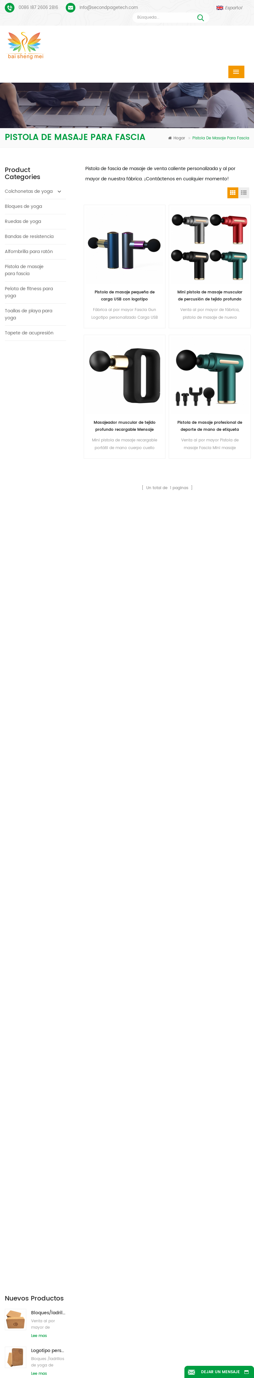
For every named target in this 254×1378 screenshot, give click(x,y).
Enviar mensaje (78, 1029)
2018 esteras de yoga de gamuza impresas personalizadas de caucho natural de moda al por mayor (48, 522)
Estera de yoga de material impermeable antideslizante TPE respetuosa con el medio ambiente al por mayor (48, 673)
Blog (100, 1350)
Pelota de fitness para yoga (29, 292)
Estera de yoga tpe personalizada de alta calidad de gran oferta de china (48, 635)
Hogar (176, 138)
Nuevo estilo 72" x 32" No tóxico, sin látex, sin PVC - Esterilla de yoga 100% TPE (48, 560)
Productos (81, 1340)
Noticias (55, 1350)
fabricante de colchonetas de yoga (101, 1176)
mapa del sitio (154, 1350)
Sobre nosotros (146, 1340)
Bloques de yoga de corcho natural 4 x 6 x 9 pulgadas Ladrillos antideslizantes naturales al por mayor (48, 484)
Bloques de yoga (23, 206)
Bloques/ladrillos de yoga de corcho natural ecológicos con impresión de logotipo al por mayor (48, 371)
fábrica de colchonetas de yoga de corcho (101, 1203)
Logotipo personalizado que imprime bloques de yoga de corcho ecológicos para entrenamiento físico (48, 409)
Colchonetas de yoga (29, 191)
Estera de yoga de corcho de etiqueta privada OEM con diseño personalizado (48, 749)
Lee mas (39, 394)
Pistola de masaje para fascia (24, 270)
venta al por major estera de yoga (101, 1268)
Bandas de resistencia (29, 236)
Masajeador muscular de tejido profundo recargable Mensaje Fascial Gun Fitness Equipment (125, 426)
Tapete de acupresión (29, 333)
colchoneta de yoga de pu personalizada (102, 1149)
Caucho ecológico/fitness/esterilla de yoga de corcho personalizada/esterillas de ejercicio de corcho (48, 787)
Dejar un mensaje (220, 1372)
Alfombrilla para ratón (29, 251)
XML (205, 1350)
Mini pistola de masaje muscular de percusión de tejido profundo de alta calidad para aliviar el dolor (209, 296)
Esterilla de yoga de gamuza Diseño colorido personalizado (47, 1076)
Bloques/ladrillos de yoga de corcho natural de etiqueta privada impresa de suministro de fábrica (48, 446)
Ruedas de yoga (23, 221)
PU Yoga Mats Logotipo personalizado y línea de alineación (47, 1116)
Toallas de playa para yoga (28, 314)
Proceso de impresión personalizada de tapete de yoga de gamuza (47, 1096)
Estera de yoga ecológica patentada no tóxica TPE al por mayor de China (48, 598)
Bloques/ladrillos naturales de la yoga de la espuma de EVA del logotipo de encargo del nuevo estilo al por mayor (48, 711)
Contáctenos (214, 1340)
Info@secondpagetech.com (109, 7)
